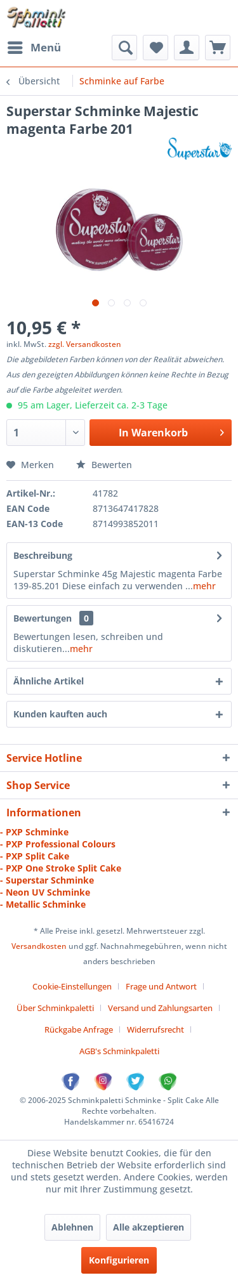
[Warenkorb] (217, 47)
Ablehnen (72, 1227)
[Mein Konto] (186, 47)
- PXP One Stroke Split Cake (60, 868)
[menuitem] (33, 47)
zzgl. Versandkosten (84, 344)
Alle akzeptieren (148, 1227)
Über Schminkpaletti (55, 1008)
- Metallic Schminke (43, 904)
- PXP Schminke (34, 832)
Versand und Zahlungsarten (160, 1008)
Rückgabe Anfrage (78, 1029)
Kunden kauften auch (60, 714)
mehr (204, 586)
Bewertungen (42, 618)
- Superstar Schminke (47, 880)
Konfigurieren (119, 1260)
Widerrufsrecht (155, 1029)
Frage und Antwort (161, 986)
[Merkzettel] (155, 47)
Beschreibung (42, 555)
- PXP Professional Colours (58, 844)
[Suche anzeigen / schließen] (124, 47)
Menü (34, 46)
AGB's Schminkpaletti (119, 1051)
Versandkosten (39, 946)
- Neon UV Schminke (45, 892)
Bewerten (104, 465)
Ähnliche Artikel (48, 681)
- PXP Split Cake (34, 856)
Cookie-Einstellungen (72, 986)
